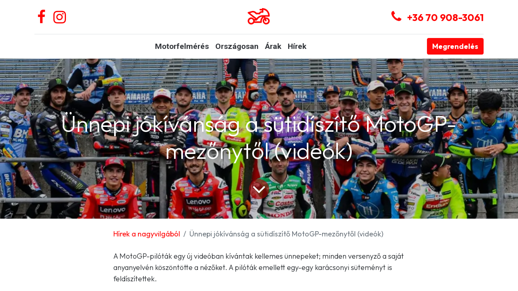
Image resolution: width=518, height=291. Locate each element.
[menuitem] (182, 47)
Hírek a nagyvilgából (146, 233)
